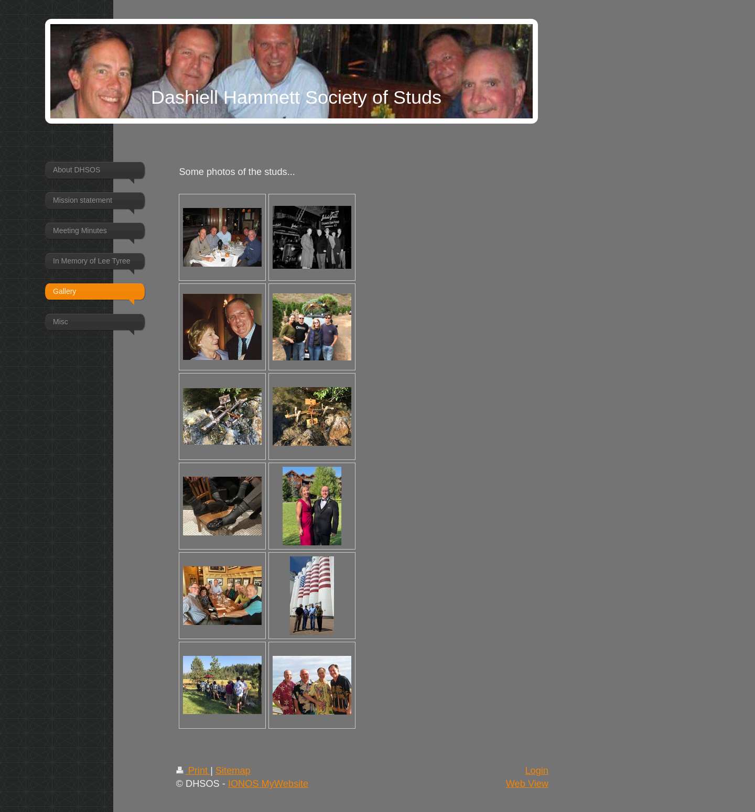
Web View (527, 783)
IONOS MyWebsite (268, 783)
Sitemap (233, 770)
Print (193, 770)
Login (536, 770)
